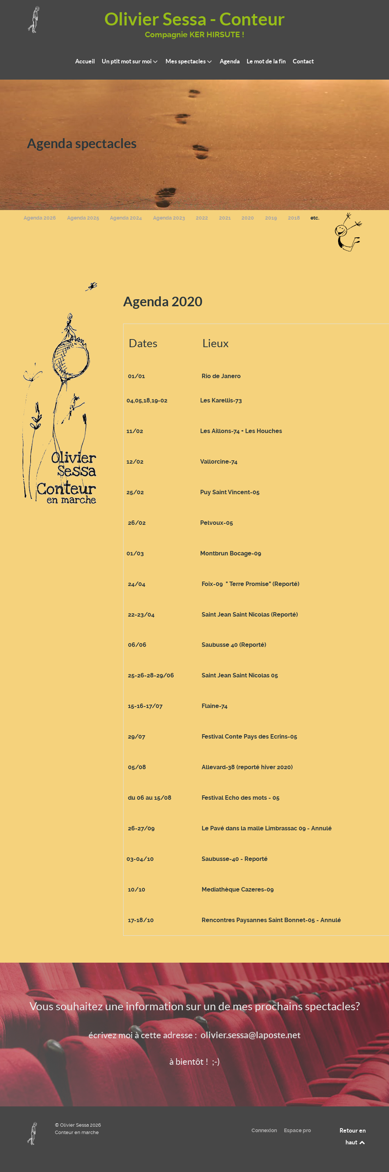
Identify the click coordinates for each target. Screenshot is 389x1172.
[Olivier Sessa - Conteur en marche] (33, 1133)
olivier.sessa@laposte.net (251, 1035)
